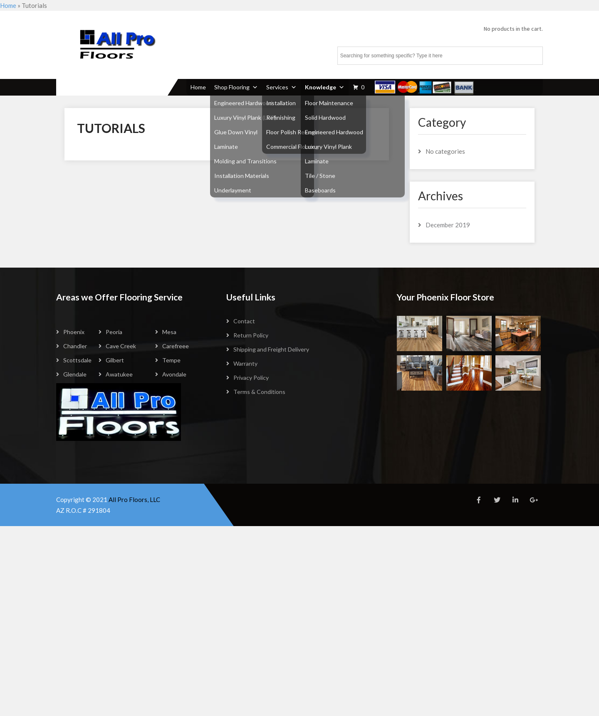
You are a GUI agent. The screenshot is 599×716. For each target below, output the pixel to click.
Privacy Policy (251, 377)
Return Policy (250, 335)
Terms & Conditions (259, 391)
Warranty (245, 363)
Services (281, 87)
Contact (244, 321)
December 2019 (448, 225)
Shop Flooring (236, 87)
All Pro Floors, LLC (134, 499)
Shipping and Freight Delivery (271, 349)
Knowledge (324, 87)
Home (8, 5)
